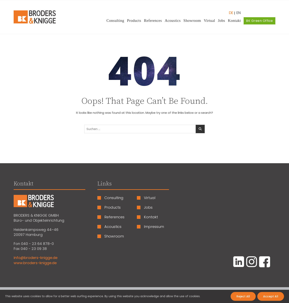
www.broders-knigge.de (35, 262)
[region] (144, 296)
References (153, 20)
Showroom (192, 20)
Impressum (154, 227)
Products (134, 20)
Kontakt (234, 20)
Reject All (243, 296)
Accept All (270, 296)
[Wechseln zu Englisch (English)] (237, 11)
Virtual (209, 20)
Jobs (221, 20)
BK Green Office (259, 20)
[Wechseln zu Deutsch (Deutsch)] (231, 11)
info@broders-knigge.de (35, 257)
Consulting (115, 20)
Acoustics (173, 20)
